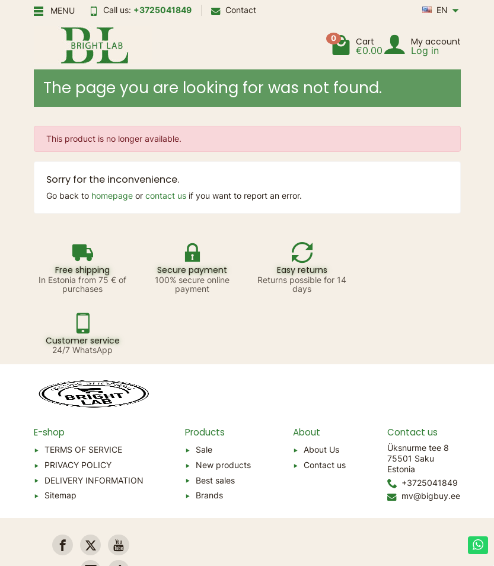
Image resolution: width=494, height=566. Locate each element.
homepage (112, 195)
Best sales (215, 419)
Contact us (325, 404)
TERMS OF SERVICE (83, 388)
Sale (204, 388)
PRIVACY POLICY (77, 404)
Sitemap (60, 434)
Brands (209, 434)
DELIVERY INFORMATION (94, 419)
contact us (165, 195)
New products (223, 404)
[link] (62, 483)
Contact (233, 10)
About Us (321, 388)
